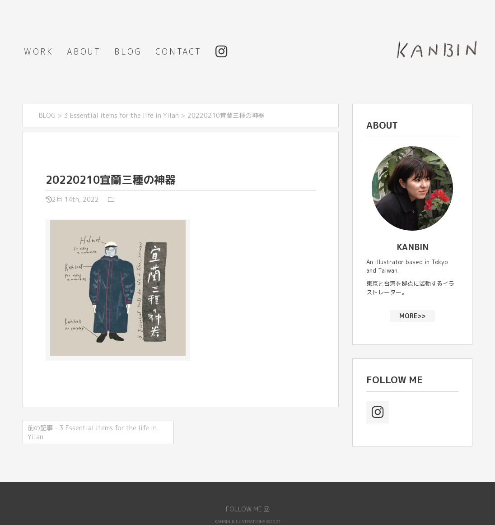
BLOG (127, 51)
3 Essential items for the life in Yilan (121, 115)
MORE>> (412, 315)
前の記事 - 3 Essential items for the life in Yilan (92, 432)
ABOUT (84, 51)
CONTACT (178, 51)
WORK (38, 51)
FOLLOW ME (247, 509)
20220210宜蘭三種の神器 (111, 179)
